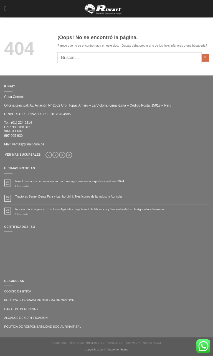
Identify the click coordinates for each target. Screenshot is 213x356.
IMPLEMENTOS (95, 343)
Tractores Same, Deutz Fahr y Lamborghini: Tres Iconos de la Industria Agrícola (68, 196)
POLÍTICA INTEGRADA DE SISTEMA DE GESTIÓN (39, 300)
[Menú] (6, 8)
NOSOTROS (59, 343)
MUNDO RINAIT (152, 343)
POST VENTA (132, 343)
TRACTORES (76, 343)
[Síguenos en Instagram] (55, 155)
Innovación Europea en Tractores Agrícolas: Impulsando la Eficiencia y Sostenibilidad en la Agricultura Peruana (89, 209)
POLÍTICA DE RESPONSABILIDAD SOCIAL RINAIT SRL (42, 326)
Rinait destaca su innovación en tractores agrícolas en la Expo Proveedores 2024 (69, 181)
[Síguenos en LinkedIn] (69, 155)
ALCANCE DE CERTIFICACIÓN (26, 317)
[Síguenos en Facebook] (48, 155)
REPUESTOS (114, 343)
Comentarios (22, 186)
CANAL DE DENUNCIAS (21, 309)
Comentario (21, 214)
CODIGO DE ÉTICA (17, 291)
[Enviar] (205, 57)
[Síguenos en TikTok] (62, 155)
